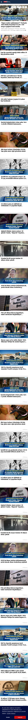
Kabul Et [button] (20, 717)
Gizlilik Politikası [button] (11, 713)
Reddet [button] (8, 717)
